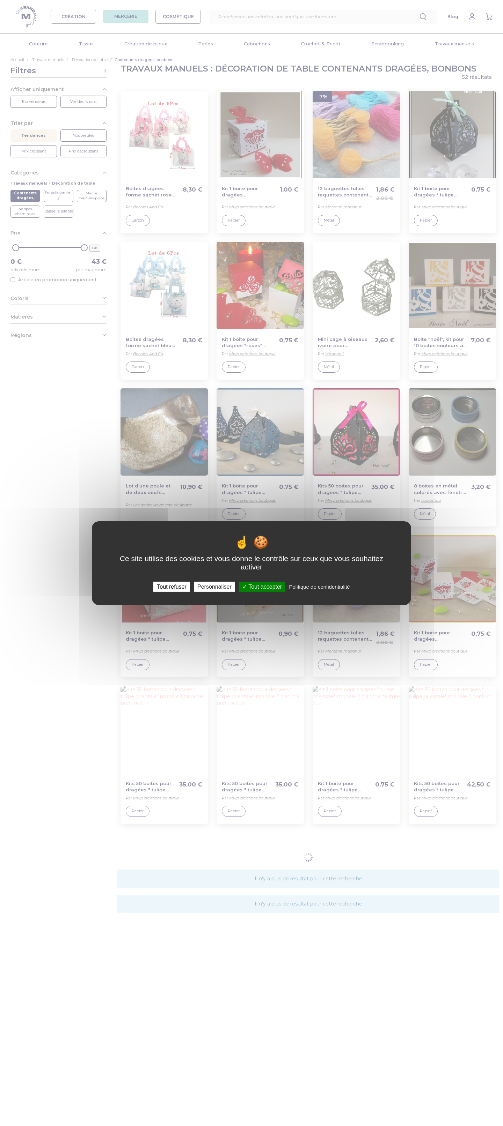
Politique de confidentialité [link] (319, 586)
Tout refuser (171, 586)
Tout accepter (262, 586)
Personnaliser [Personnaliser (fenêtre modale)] (214, 586)
